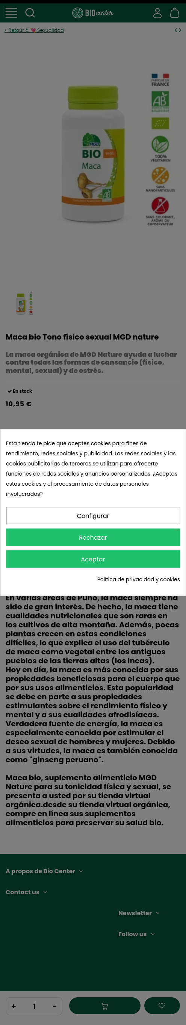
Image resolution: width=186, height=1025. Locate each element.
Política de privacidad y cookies (138, 579)
